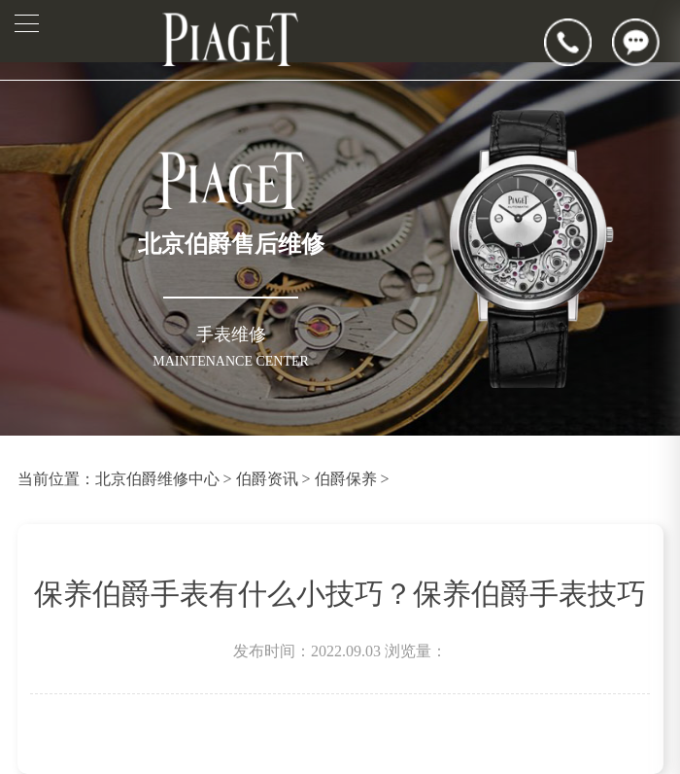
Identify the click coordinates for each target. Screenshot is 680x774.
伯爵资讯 (267, 479)
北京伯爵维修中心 (157, 479)
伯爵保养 (346, 479)
